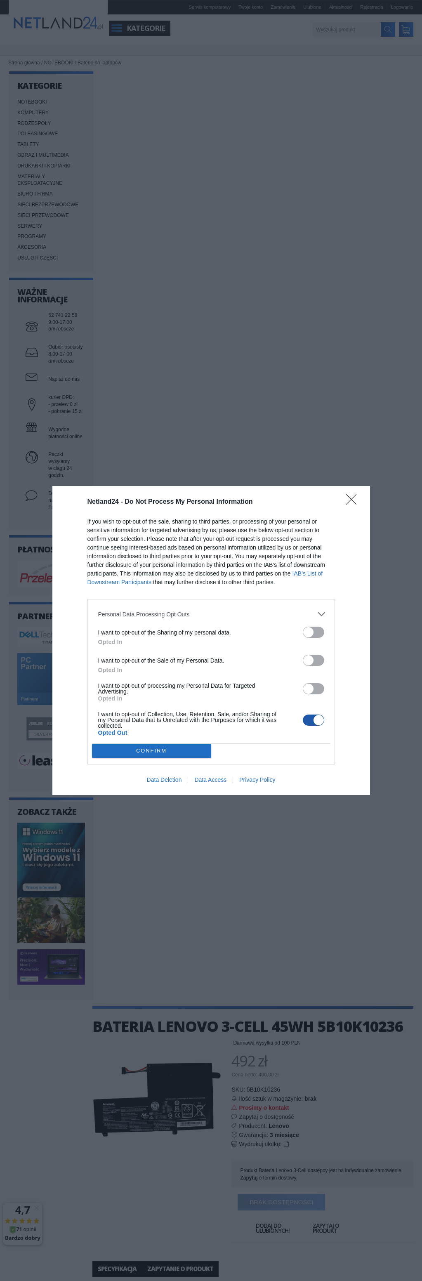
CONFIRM (151, 751)
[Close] (354, 502)
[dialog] (211, 640)
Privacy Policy (257, 779)
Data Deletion (164, 779)
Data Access (210, 779)
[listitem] (211, 614)
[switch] (313, 632)
